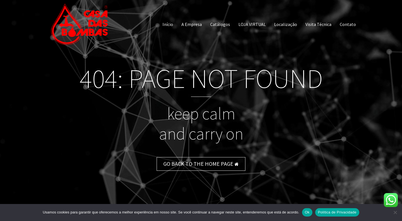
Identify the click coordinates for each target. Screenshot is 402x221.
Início (167, 24)
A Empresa (191, 24)
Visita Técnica (318, 24)
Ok (307, 212)
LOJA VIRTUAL (252, 24)
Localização (285, 24)
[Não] (395, 212)
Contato (348, 24)
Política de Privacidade (337, 212)
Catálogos (220, 24)
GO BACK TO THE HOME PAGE (201, 163)
